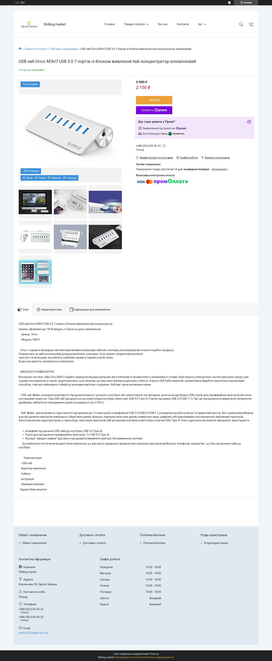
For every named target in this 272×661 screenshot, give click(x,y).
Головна (109, 24)
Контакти (183, 24)
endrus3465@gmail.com (33, 632)
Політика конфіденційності (159, 657)
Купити (154, 100)
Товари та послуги (35, 48)
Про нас (163, 24)
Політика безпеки (154, 542)
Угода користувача (216, 542)
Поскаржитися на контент (129, 657)
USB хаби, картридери (64, 48)
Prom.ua (154, 654)
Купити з (154, 110)
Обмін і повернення (34, 542)
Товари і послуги (134, 24)
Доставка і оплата (94, 542)
